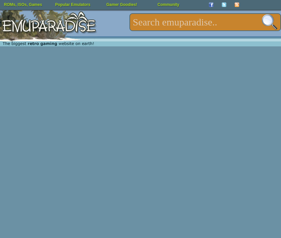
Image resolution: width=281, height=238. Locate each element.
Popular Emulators (72, 4)
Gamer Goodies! (121, 4)
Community (168, 4)
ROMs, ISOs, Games (23, 4)
